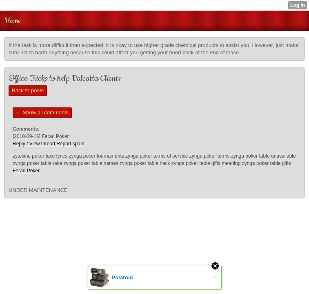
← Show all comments (42, 112)
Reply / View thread (34, 144)
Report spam (70, 144)
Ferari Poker (26, 171)
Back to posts (28, 90)
